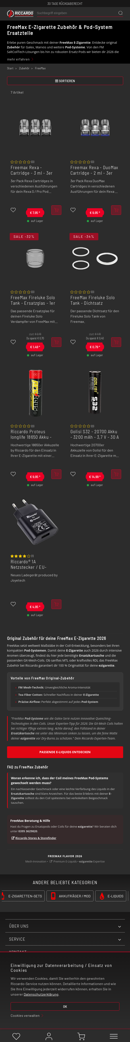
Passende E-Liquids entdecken (65, 752)
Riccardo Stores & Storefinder (36, 838)
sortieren (65, 81)
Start (10, 68)
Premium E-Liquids (65, 861)
